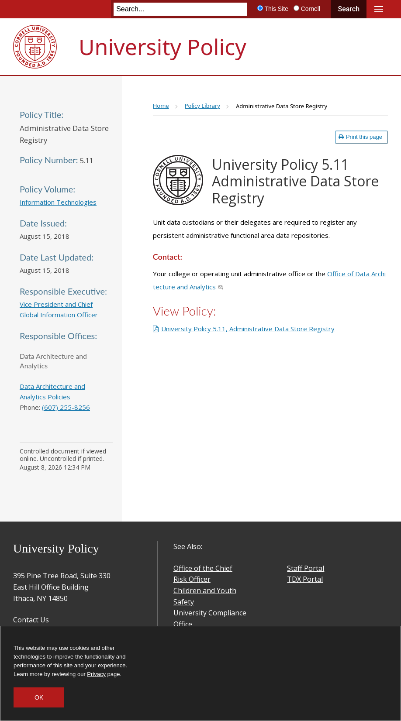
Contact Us (31, 620)
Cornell (310, 8)
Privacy (96, 674)
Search (349, 9)
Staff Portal (305, 568)
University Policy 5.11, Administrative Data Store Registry (248, 328)
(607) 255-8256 (66, 407)
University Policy (162, 47)
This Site (276, 8)
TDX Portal (305, 579)
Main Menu (379, 9)
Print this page (360, 137)
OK (39, 697)
